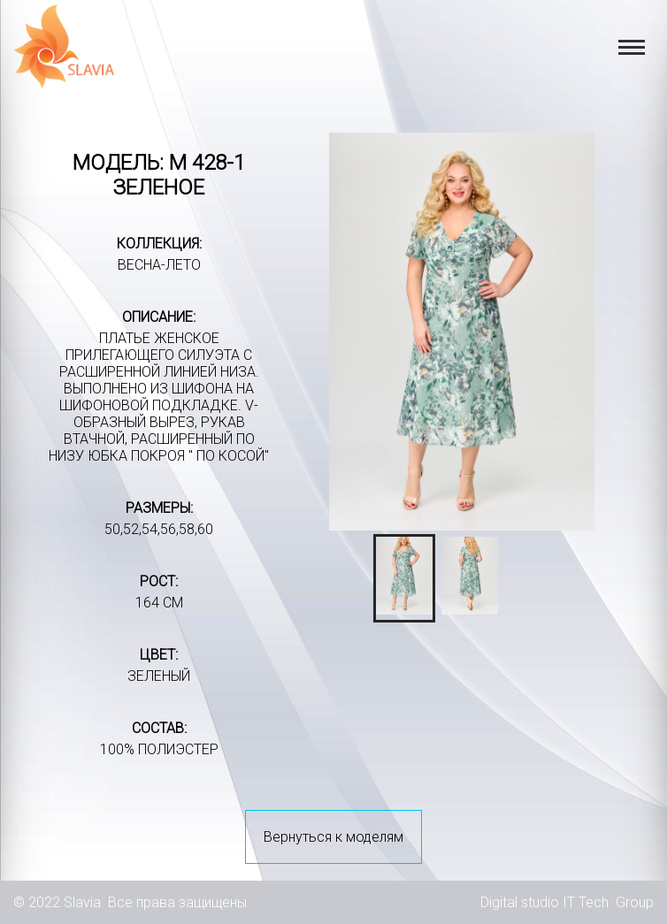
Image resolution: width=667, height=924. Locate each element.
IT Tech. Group (608, 902)
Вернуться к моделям (333, 837)
